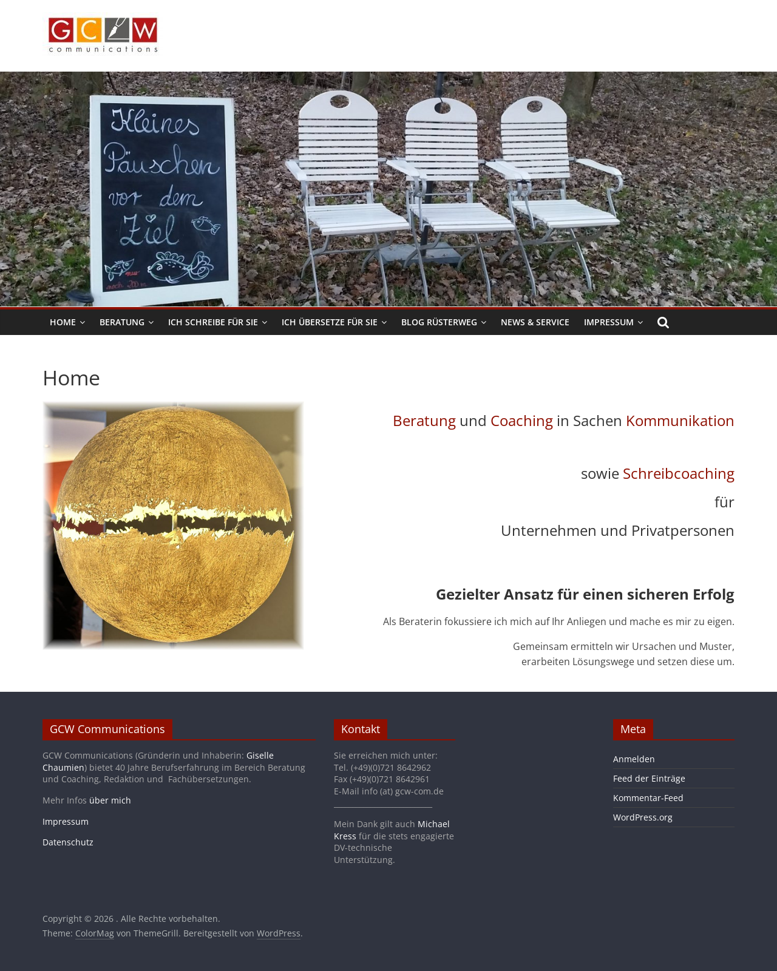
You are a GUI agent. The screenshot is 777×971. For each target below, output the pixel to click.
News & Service (535, 322)
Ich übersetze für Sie (330, 322)
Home (63, 322)
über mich (110, 800)
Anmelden (634, 759)
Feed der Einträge (649, 778)
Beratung (122, 322)
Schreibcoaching (679, 473)
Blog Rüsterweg (439, 322)
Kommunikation (680, 420)
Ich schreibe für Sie (213, 322)
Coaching (521, 420)
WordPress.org (643, 817)
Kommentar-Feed (648, 798)
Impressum (609, 322)
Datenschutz (67, 842)
